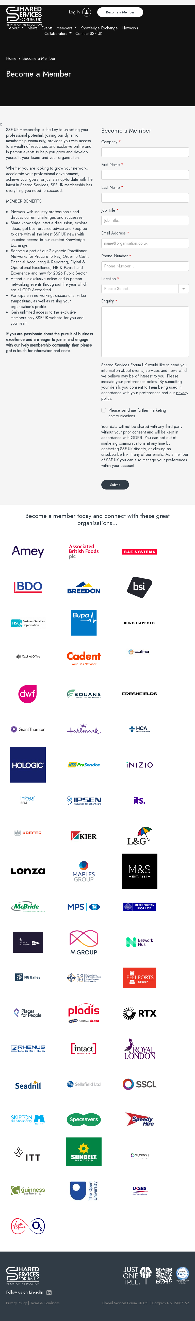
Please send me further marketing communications (137, 413)
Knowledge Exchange (99, 28)
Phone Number (114, 256)
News (32, 28)
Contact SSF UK (88, 34)
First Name (110, 165)
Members (64, 28)
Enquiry (107, 301)
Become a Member (120, 12)
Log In (74, 12)
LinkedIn (49, 1292)
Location (108, 279)
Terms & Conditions (44, 1303)
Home (11, 58)
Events (47, 28)
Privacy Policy (16, 1303)
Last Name (110, 187)
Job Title (108, 210)
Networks (130, 28)
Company (109, 142)
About (14, 28)
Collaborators (55, 34)
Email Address (113, 233)
